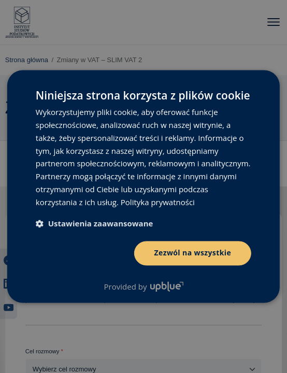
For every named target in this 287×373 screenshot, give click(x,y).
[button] (94, 223)
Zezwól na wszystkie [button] (192, 253)
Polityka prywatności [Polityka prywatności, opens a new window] (158, 202)
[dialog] (143, 186)
